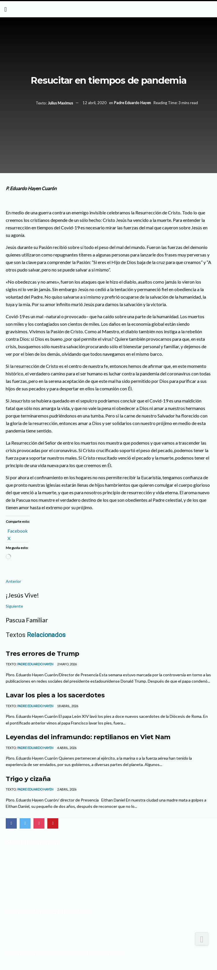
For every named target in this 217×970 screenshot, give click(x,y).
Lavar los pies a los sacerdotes (55, 695)
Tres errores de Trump (42, 653)
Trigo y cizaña (28, 778)
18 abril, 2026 (67, 706)
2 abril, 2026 (66, 789)
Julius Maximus (60, 103)
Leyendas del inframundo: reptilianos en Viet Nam (88, 737)
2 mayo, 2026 (67, 664)
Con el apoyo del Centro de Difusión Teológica (47, 959)
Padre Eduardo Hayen (132, 103)
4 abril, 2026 (66, 748)
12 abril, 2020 (94, 103)
